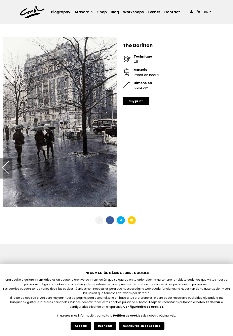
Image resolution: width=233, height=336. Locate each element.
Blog (115, 12)
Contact (172, 12)
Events (154, 12)
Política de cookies (127, 316)
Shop (102, 12)
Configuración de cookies (141, 326)
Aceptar (81, 326)
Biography (60, 12)
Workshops (133, 12)
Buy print (136, 101)
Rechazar (105, 326)
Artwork (81, 12)
